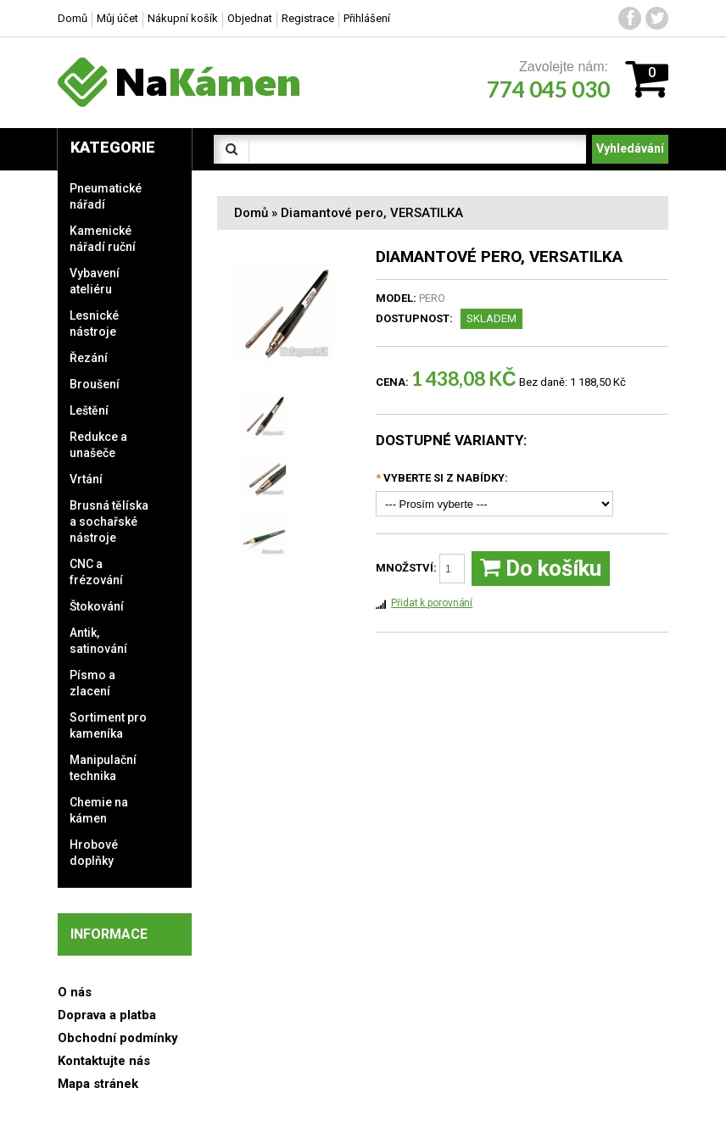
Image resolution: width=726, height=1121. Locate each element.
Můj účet (117, 18)
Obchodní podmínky (118, 1038)
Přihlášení (366, 18)
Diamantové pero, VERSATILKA (372, 212)
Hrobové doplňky (94, 852)
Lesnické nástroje (94, 323)
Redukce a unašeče (98, 445)
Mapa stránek (98, 1083)
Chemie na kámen (99, 810)
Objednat (249, 18)
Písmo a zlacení (92, 683)
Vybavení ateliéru (95, 281)
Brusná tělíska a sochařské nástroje (109, 521)
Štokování (97, 606)
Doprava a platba (107, 1015)
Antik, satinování (98, 640)
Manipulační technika (103, 768)
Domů (251, 212)
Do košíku (540, 568)
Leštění (89, 410)
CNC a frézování (96, 572)
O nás (75, 992)
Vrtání (86, 479)
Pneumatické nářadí (106, 196)
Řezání (89, 358)
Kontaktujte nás (104, 1060)
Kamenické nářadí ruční (103, 239)
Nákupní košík (183, 18)
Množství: (420, 568)
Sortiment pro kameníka (108, 725)
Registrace (308, 18)
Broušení (95, 384)
